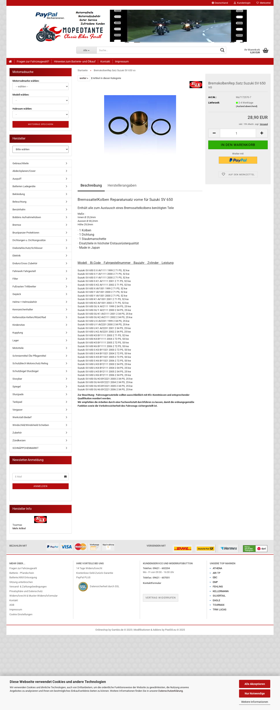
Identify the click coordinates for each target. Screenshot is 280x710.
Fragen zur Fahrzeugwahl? (33, 61)
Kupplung (17, 332)
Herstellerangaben (122, 185)
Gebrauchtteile (20, 163)
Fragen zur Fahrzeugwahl (23, 568)
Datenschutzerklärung (170, 690)
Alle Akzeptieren (255, 683)
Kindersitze (18, 324)
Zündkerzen (19, 440)
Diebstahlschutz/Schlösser (27, 248)
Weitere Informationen (254, 701)
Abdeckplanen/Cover (23, 170)
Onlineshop (101, 629)
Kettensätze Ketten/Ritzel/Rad (29, 317)
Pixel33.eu (170, 629)
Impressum (122, 61)
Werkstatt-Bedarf (22, 417)
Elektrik (16, 255)
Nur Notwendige (255, 693)
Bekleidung (18, 194)
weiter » (84, 78)
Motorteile (18, 348)
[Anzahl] (238, 133)
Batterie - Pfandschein (21, 572)
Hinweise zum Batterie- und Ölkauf (75, 61)
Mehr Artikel (19, 528)
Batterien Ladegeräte (23, 186)
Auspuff (16, 178)
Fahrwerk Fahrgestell (24, 271)
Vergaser (17, 409)
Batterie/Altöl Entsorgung (23, 577)
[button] (220, 3)
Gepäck (16, 294)
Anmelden (41, 486)
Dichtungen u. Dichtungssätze (29, 240)
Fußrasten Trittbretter (24, 286)
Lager (15, 340)
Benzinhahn (18, 209)
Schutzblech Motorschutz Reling (30, 363)
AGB (11, 604)
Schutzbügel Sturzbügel (25, 371)
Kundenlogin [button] (242, 3)
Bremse (16, 224)
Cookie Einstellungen (20, 614)
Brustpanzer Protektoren (25, 232)
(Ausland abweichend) (246, 106)
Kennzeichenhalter (22, 309)
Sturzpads (18, 394)
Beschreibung (91, 185)
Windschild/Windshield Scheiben (30, 425)
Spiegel (16, 386)
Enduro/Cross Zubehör (24, 263)
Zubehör (17, 432)
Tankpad (17, 401)
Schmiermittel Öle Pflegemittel (29, 355)
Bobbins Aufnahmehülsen (26, 217)
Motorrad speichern (40, 124)
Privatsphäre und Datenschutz (26, 591)
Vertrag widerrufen (160, 597)
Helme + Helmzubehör (24, 301)
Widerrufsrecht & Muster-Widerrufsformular (33, 595)
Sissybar (17, 378)
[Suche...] (86, 50)
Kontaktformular (152, 583)
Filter (15, 278)
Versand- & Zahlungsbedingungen (28, 586)
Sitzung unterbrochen (21, 582)
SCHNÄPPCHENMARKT (25, 448)
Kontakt (105, 61)
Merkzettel (263, 3)
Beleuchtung (19, 201)
